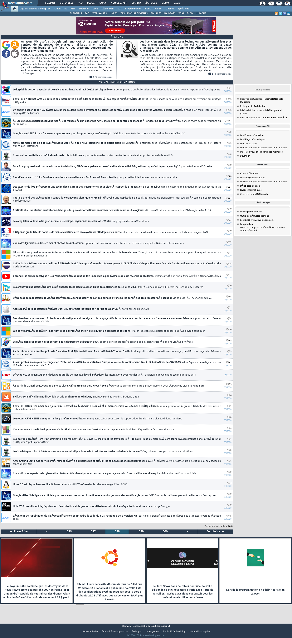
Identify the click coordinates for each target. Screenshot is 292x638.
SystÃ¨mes (183, 9)
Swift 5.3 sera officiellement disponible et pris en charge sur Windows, (76, 396)
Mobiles (169, 9)
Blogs (91, 3)
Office (158, 9)
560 (165, 532)
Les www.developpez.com (257, 220)
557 (93, 532)
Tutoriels (67, 3)
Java (95, 9)
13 (228, 220)
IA (65, 9)
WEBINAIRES (99, 13)
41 (228, 362)
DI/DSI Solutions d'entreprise (35, 9)
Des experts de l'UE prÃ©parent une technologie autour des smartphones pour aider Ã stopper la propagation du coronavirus (117, 188)
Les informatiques (252, 139)
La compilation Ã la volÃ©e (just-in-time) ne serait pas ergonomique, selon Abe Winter (81, 221)
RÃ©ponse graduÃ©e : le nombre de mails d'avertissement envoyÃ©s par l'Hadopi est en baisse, (110, 232)
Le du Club (251, 211)
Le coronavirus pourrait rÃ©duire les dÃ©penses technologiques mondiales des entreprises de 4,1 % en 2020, (108, 287)
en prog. (250, 186)
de (254, 216)
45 (228, 110)
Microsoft (84, 9)
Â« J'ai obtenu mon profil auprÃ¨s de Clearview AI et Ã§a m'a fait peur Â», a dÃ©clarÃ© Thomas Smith (117, 353)
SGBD (148, 9)
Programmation (133, 9)
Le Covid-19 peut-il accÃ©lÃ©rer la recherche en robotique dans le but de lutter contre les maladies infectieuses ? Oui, (103, 451)
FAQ (80, 3)
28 (228, 264)
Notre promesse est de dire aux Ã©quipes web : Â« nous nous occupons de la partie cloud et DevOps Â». (117, 145)
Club (176, 3)
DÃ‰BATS (169, 13)
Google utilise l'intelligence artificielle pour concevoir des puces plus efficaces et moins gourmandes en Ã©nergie (114, 495)
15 (228, 99)
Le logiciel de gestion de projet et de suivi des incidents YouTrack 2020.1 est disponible (116, 89)
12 (228, 275)
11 (228, 176)
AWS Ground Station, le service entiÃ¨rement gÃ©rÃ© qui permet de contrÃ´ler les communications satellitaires (117, 463)
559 (141, 532)
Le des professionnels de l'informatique (263, 147)
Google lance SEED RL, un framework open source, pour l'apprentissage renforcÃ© (99, 133)
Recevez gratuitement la (259, 99)
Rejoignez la (253, 106)
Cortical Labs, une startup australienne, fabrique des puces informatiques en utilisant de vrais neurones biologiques (112, 210)
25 (228, 384)
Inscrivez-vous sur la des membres (261, 152)
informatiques (251, 190)
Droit (165, 3)
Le (244, 143)
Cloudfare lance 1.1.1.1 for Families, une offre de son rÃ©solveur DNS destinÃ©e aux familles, (95, 177)
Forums (50, 3)
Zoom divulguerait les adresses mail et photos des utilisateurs (98, 243)
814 (228, 121)
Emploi (136, 3)
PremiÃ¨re (18, 532)
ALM (73, 9)
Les (252, 135)
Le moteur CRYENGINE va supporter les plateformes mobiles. (97, 418)
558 (117, 532)
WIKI (181, 13)
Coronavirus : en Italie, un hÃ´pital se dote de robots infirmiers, (93, 155)
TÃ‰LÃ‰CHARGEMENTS (134, 13)
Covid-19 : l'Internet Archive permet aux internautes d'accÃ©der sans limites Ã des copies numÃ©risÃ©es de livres (117, 101)
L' (245, 156)
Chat (102, 3)
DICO (190, 13)
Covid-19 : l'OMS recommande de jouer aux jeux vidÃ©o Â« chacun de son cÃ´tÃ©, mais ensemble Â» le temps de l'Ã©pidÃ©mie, (117, 408)
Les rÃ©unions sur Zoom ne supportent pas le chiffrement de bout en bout (103, 342)
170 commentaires (101, 77)
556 (69, 532)
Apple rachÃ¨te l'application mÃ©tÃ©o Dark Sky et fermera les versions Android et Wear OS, (81, 309)
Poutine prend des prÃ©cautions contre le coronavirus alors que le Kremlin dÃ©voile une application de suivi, (117, 199)
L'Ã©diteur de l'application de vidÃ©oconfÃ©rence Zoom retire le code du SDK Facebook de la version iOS (117, 517)
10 (228, 329)
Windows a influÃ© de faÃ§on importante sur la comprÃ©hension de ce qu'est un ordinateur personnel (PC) (109, 331)
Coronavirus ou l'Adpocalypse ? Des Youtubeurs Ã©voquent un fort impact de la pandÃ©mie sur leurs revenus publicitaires (117, 276)
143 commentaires (219, 74)
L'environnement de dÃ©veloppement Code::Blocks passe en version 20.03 (93, 429)
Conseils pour (254, 194)
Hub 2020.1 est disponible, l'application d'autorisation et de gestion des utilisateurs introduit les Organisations (92, 506)
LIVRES (113, 13)
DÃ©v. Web (107, 9)
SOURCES (156, 13)
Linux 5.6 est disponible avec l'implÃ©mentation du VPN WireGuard (70, 484)
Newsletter (118, 3)
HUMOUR (201, 13)
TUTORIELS (76, 13)
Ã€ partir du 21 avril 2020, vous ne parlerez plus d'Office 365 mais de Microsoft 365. (108, 385)
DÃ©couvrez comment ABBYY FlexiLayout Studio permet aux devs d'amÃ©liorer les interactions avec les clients (104, 375)
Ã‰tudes (151, 3)
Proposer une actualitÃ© (218, 526)
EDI (119, 9)
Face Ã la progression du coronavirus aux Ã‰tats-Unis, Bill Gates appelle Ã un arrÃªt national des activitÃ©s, (112, 166)
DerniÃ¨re (215, 532)
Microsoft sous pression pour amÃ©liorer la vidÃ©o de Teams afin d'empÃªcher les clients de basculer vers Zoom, (117, 254)
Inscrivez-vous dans (263, 117)
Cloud (57, 9)
